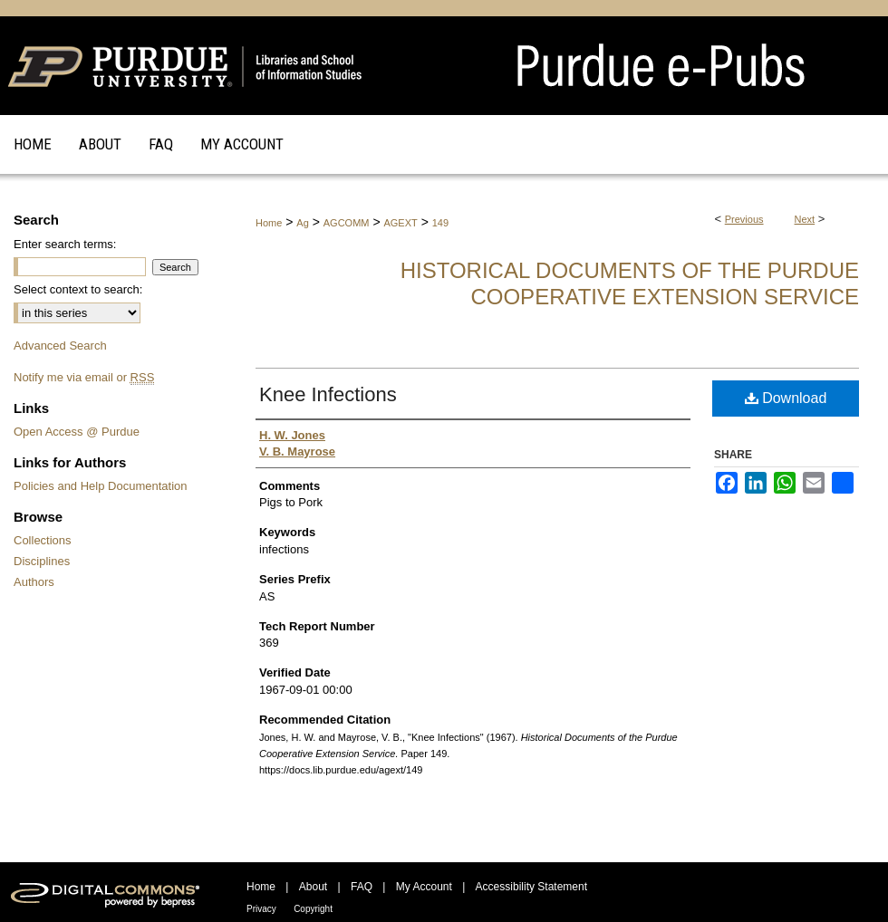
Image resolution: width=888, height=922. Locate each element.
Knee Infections (328, 394)
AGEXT (400, 222)
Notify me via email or (84, 377)
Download (786, 398)
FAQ (361, 886)
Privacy (261, 909)
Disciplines (42, 561)
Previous (744, 219)
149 (440, 222)
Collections (43, 540)
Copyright (313, 909)
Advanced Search (60, 345)
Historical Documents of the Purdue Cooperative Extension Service (630, 283)
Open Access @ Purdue (77, 431)
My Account (424, 886)
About (313, 886)
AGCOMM (346, 222)
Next (805, 219)
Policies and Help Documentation (101, 486)
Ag (302, 222)
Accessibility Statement (531, 886)
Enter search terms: (65, 244)
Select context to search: (78, 289)
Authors (34, 582)
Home (269, 222)
